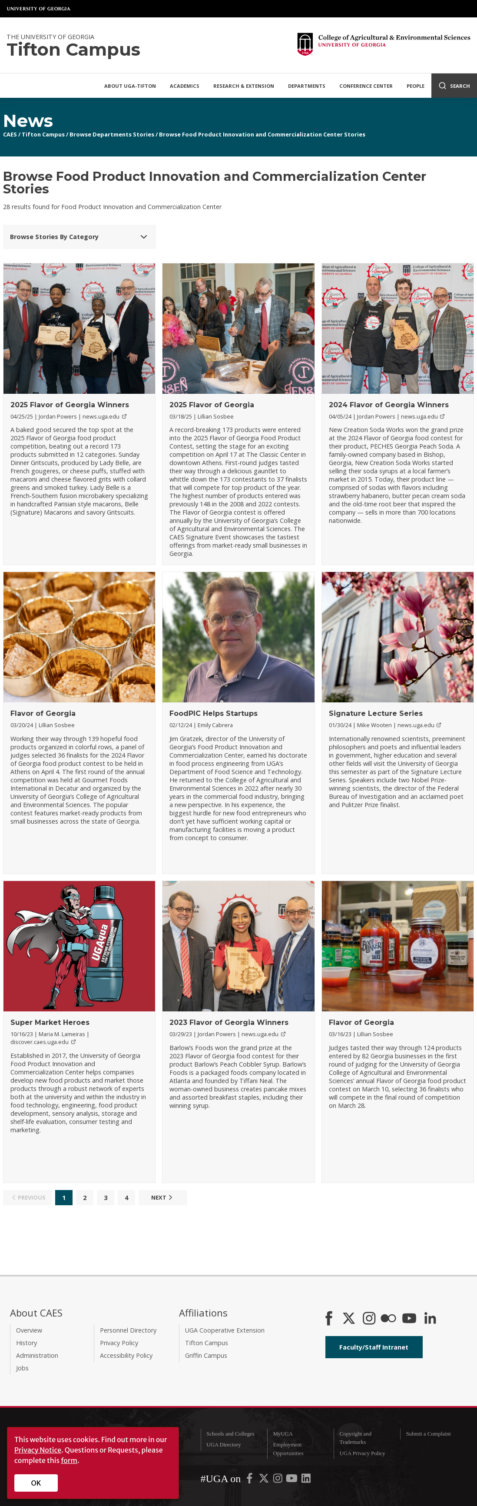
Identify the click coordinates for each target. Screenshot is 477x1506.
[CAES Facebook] (328, 1319)
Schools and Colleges (230, 1434)
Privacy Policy (119, 1343)
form (69, 1460)
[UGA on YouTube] (292, 1480)
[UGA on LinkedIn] (306, 1480)
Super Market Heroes (49, 1022)
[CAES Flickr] (388, 1319)
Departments (306, 86)
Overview (29, 1330)
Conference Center (366, 86)
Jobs (22, 1368)
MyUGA (283, 1434)
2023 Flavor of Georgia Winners (228, 1022)
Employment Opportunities (288, 1449)
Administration (37, 1355)
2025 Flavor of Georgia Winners (69, 405)
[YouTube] (409, 1319)
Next (163, 1197)
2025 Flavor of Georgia (211, 405)
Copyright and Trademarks (356, 1438)
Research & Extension (243, 86)
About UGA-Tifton (130, 86)
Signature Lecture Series (376, 713)
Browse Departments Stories (112, 134)
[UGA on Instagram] (278, 1480)
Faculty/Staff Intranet (373, 1347)
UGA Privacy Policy (362, 1453)
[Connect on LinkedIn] (430, 1319)
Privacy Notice (37, 1450)
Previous (28, 1197)
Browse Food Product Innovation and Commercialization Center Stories (262, 134)
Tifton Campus (43, 134)
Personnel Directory (128, 1330)
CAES (10, 134)
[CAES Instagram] (369, 1319)
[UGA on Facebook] (250, 1480)
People (415, 86)
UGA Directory (223, 1445)
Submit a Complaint (428, 1434)
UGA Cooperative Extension (225, 1330)
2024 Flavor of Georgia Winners (389, 405)
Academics (184, 86)
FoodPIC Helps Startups (213, 713)
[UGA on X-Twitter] (265, 1480)
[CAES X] (349, 1319)
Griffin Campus (206, 1355)
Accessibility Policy (126, 1355)
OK (36, 1483)
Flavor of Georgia (43, 713)
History (26, 1343)
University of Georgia (39, 8)
